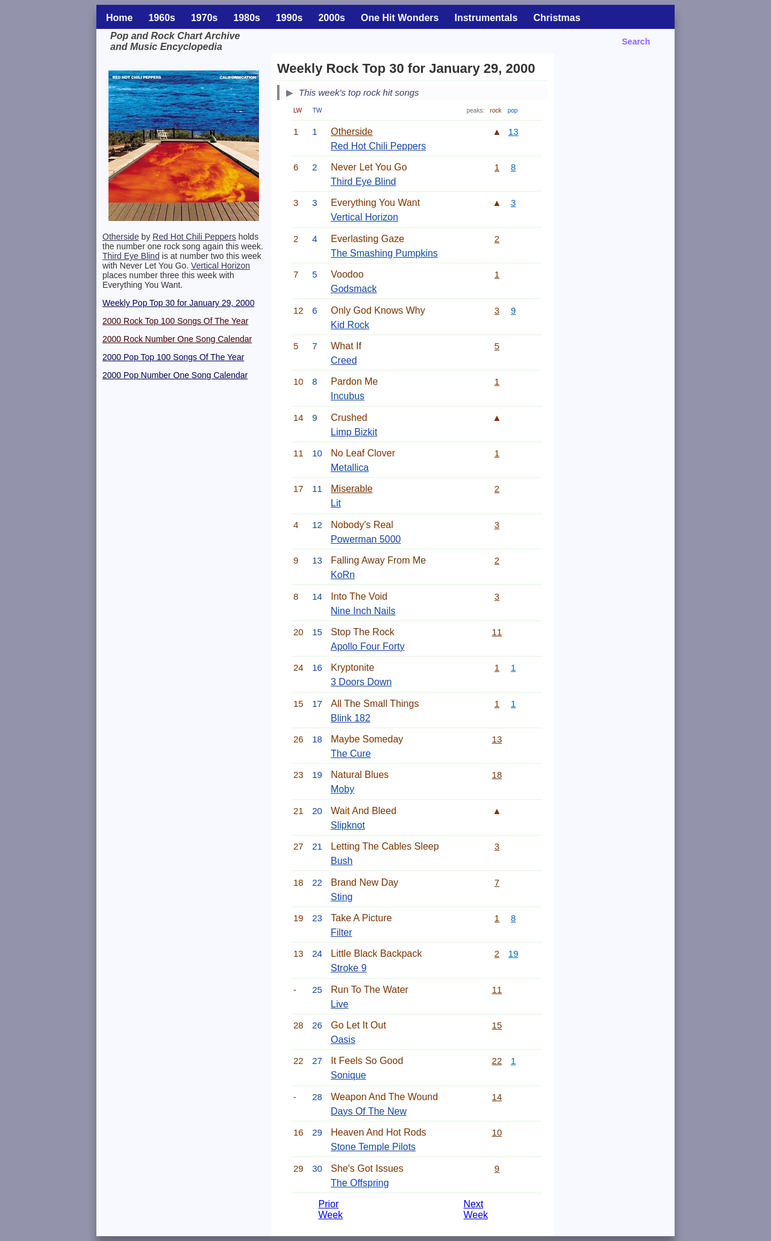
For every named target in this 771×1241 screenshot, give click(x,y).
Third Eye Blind (131, 256)
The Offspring (360, 1183)
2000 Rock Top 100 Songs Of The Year (175, 321)
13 (513, 131)
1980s (246, 18)
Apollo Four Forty (368, 646)
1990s (289, 18)
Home (119, 18)
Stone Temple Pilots (373, 1147)
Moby (342, 789)
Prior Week (330, 1209)
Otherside (120, 236)
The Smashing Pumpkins (384, 253)
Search (636, 41)
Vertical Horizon (220, 265)
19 (513, 953)
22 (497, 1061)
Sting (341, 897)
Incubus (347, 396)
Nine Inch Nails (363, 611)
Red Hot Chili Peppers (194, 236)
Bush (341, 861)
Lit (336, 503)
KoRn (343, 575)
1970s (204, 18)
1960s (161, 18)
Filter (341, 932)
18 (497, 775)
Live (339, 1004)
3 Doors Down (361, 682)
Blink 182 (350, 718)
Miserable (351, 489)
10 (497, 1132)
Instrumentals (485, 18)
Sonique (348, 1075)
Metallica (350, 467)
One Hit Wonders (400, 18)
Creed (344, 360)
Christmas (556, 18)
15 (497, 1025)
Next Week (475, 1209)
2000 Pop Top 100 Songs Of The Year (173, 357)
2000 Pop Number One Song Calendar (175, 375)
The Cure (351, 753)
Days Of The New (369, 1111)
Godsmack (353, 289)
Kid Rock (350, 325)
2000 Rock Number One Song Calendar (177, 339)
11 (497, 632)
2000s (331, 18)
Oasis (343, 1039)
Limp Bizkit (354, 432)
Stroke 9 (349, 968)
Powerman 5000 (366, 539)
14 (497, 1097)
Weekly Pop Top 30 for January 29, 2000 (178, 303)
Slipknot (348, 825)
